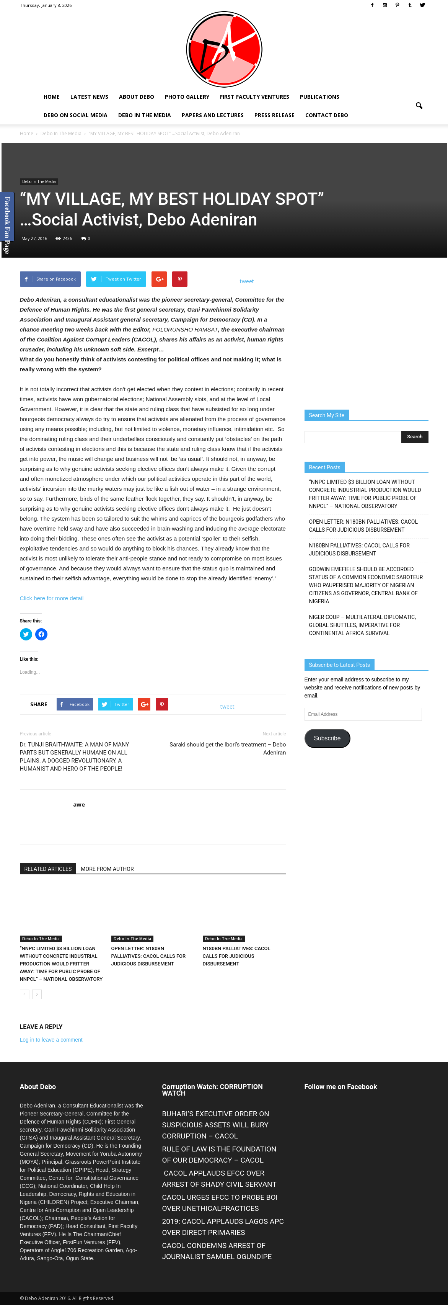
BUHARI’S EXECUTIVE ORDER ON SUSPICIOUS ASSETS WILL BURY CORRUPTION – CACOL (215, 1124)
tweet (247, 281)
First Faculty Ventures (254, 96)
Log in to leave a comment (51, 1040)
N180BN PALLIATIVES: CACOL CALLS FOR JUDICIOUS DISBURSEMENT (236, 956)
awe (79, 804)
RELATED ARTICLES (48, 869)
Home (52, 96)
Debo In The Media (144, 115)
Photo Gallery (187, 96)
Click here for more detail (52, 598)
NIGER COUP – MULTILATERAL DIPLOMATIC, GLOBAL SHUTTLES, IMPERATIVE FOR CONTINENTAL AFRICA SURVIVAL (362, 625)
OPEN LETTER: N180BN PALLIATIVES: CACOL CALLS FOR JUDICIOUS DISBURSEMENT (148, 956)
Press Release (274, 115)
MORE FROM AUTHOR (107, 869)
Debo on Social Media (76, 115)
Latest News (89, 96)
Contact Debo (326, 115)
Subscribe (327, 738)
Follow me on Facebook (341, 1086)
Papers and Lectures (213, 115)
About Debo (136, 96)
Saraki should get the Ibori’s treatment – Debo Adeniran (227, 748)
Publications (319, 96)
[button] (419, 106)
